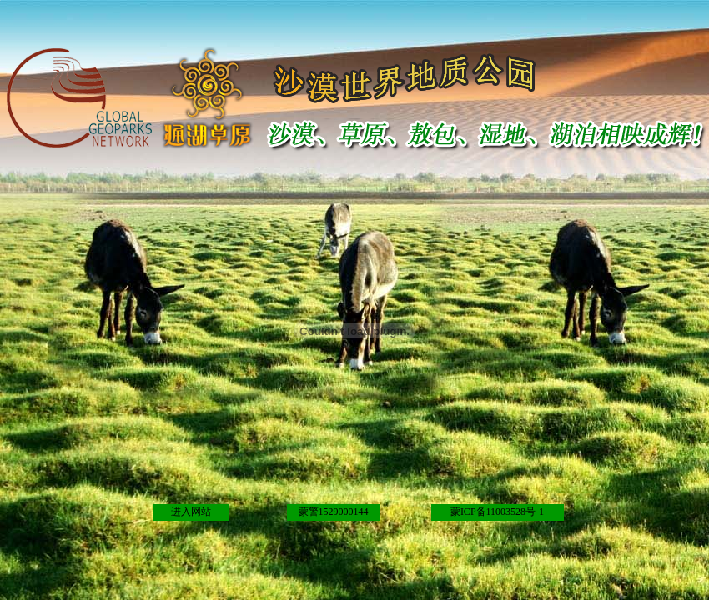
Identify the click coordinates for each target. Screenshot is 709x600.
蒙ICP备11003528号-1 (497, 512)
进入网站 (191, 512)
